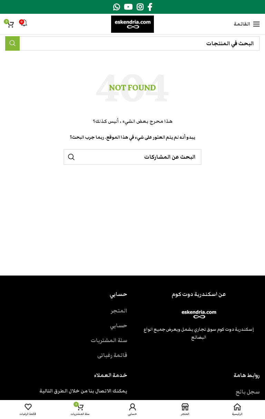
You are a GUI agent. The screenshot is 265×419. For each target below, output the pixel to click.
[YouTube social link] (128, 7)
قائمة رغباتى (112, 355)
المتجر (119, 311)
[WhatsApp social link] (116, 7)
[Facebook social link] (149, 7)
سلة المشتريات (109, 340)
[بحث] (132, 43)
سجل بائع (248, 392)
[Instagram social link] (140, 7)
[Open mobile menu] (246, 24)
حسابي (118, 325)
